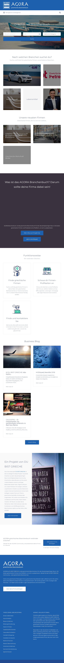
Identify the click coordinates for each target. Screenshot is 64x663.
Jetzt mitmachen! (13, 515)
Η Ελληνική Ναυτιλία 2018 (45, 372)
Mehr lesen (9, 386)
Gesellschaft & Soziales (9, 629)
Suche (32, 39)
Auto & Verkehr (7, 618)
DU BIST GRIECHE (20, 471)
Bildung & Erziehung (9, 624)
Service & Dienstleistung (9, 649)
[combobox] (52, 34)
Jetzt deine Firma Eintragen (52, 542)
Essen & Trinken (7, 626)
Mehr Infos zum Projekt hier (32, 233)
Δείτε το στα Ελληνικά (32, 239)
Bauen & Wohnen (8, 621)
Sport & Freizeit (7, 651)
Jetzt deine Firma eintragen (14, 589)
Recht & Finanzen (8, 640)
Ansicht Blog (32, 442)
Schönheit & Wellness (9, 646)
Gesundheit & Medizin (9, 632)
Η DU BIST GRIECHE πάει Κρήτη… (16, 373)
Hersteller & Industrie (9, 638)
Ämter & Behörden (8, 615)
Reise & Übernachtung (9, 643)
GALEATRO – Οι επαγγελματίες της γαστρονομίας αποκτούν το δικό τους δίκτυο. (16, 422)
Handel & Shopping (8, 635)
